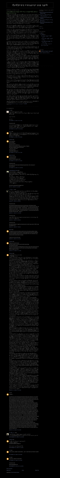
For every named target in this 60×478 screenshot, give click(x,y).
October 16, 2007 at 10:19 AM (16, 128)
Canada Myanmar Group (13, 170)
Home (23, 470)
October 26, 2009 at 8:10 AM (15, 460)
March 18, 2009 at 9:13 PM (15, 429)
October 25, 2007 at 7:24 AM (15, 160)
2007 (41, 33)
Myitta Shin (11, 155)
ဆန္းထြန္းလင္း (12, 432)
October (42, 34)
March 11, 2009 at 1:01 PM (15, 390)
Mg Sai (10, 229)
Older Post (37, 470)
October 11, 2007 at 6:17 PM (15, 120)
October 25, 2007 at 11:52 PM (16, 167)
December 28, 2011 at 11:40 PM (16, 466)
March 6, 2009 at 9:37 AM (15, 238)
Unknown (10, 139)
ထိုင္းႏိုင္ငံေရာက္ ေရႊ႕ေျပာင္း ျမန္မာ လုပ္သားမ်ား (30, 5)
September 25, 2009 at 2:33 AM (16, 447)
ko (9, 392)
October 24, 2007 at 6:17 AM (15, 152)
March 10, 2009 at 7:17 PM (15, 250)
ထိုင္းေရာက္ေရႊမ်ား (44, 45)
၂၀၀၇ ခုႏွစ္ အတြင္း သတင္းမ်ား (46, 43)
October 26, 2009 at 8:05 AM (15, 454)
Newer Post (8, 470)
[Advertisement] (44, 60)
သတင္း (11, 104)
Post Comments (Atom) (15, 472)
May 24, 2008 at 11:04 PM (14, 186)
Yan (9, 110)
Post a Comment (9, 468)
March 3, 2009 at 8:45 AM (15, 201)
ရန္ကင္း (10, 131)
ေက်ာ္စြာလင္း (11, 189)
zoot (10, 450)
